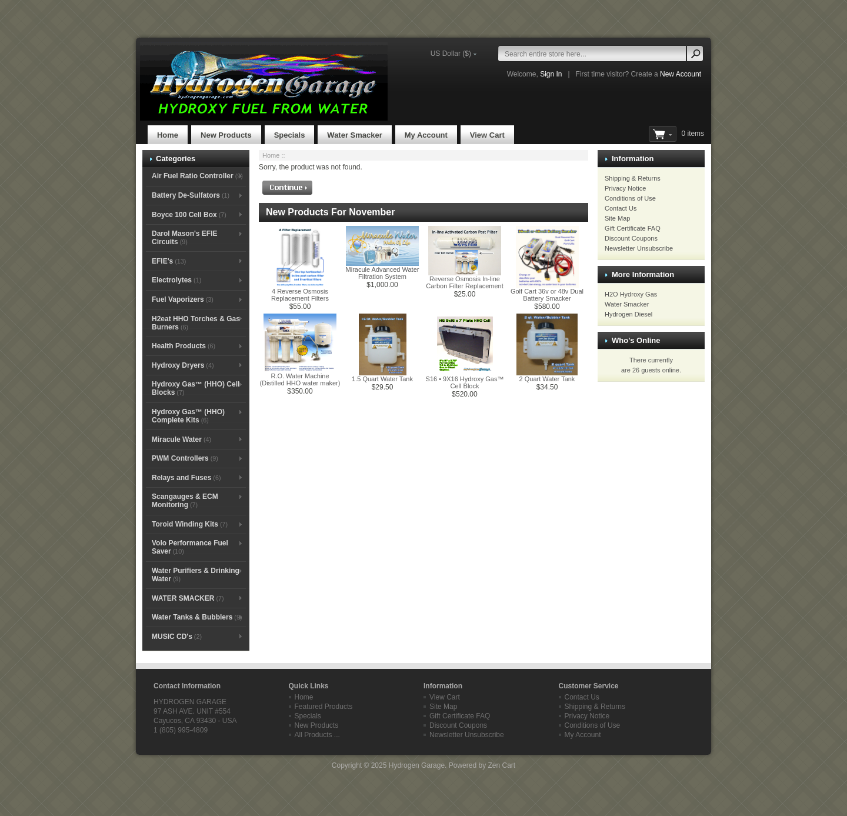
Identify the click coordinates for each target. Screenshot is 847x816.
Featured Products (324, 706)
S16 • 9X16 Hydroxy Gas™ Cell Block (465, 382)
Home (167, 135)
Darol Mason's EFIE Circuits (185, 237)
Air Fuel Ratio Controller (197, 176)
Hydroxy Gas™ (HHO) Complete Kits (188, 416)
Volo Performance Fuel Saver (190, 547)
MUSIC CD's (177, 636)
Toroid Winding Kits (190, 524)
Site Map (617, 218)
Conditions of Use (630, 198)
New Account (680, 74)
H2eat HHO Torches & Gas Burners (196, 323)
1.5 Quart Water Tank (382, 378)
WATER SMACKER (188, 598)
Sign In (551, 74)
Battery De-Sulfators (190, 195)
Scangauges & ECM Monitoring (185, 500)
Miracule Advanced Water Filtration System (382, 273)
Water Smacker (354, 135)
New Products (226, 135)
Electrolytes (176, 280)
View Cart (487, 135)
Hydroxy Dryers (183, 365)
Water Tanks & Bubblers (197, 617)
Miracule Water (181, 439)
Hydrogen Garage (417, 765)
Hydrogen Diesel (628, 314)
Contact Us (620, 208)
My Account (426, 135)
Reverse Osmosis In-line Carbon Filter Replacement (464, 282)
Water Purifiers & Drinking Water (195, 575)
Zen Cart (501, 765)
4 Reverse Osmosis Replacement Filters (300, 295)
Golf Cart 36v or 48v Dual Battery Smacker (547, 295)
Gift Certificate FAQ (633, 228)
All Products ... (317, 735)
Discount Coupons (631, 238)
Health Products (183, 346)
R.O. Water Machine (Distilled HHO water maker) (300, 379)
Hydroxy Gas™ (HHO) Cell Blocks (195, 388)
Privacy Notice (625, 188)
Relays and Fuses (186, 478)
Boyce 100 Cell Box (189, 215)
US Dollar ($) (451, 53)
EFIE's (169, 261)
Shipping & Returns (633, 178)
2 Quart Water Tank (547, 378)
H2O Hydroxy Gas (631, 294)
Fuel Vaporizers (183, 299)
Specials (289, 135)
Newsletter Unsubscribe (639, 248)
